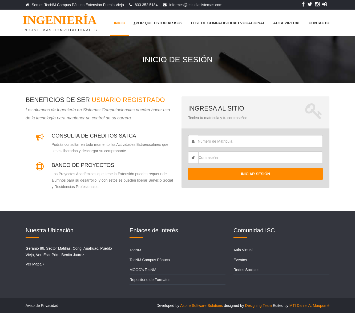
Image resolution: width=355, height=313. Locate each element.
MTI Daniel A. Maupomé (309, 305)
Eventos (240, 260)
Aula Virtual (287, 23)
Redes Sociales (246, 270)
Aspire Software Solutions (201, 305)
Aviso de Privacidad (42, 305)
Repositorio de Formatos (150, 279)
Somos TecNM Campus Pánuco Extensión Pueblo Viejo (78, 5)
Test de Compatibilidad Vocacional (228, 23)
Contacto (319, 23)
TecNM (135, 250)
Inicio (120, 23)
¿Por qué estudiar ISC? (157, 23)
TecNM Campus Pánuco (150, 260)
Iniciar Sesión (255, 174)
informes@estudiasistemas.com (195, 5)
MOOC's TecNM (143, 270)
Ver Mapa (35, 264)
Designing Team (258, 305)
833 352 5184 (146, 5)
